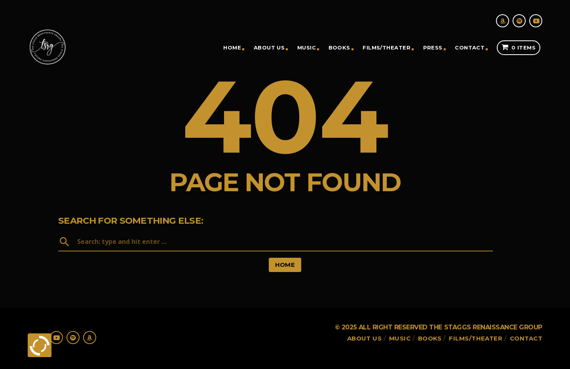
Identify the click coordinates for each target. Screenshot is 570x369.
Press (433, 47)
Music (306, 47)
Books (339, 47)
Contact (469, 47)
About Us (269, 47)
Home (232, 47)
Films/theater (386, 47)
